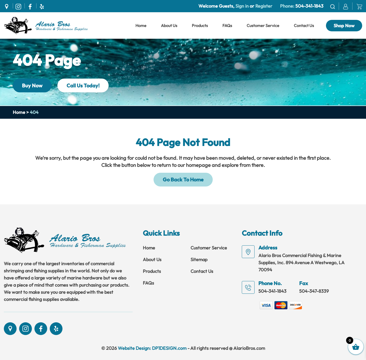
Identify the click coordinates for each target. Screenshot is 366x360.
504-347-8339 (314, 291)
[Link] (46, 25)
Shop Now (344, 26)
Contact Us (304, 25)
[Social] (8, 5)
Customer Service (263, 25)
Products (200, 25)
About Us (169, 25)
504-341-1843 (309, 6)
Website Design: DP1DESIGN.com (152, 348)
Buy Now (32, 85)
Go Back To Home (183, 179)
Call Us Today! (83, 85)
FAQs (227, 25)
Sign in (242, 6)
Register (263, 6)
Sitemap (199, 259)
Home (140, 25)
